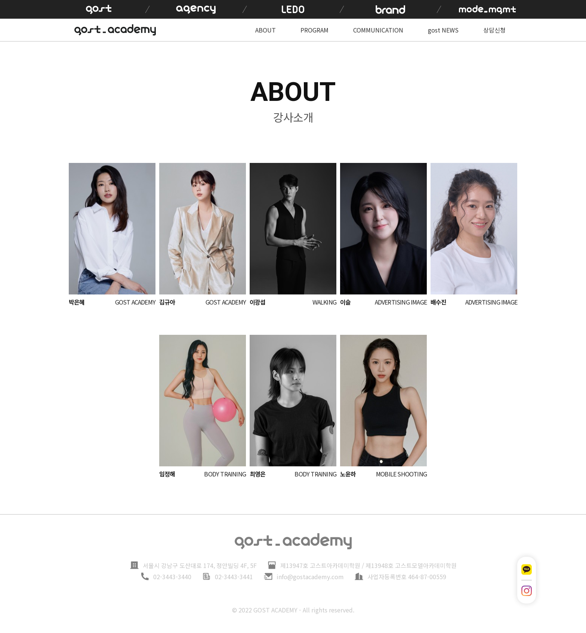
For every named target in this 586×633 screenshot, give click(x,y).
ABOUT (265, 29)
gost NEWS (443, 29)
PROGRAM (314, 29)
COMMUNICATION (378, 29)
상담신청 (494, 29)
